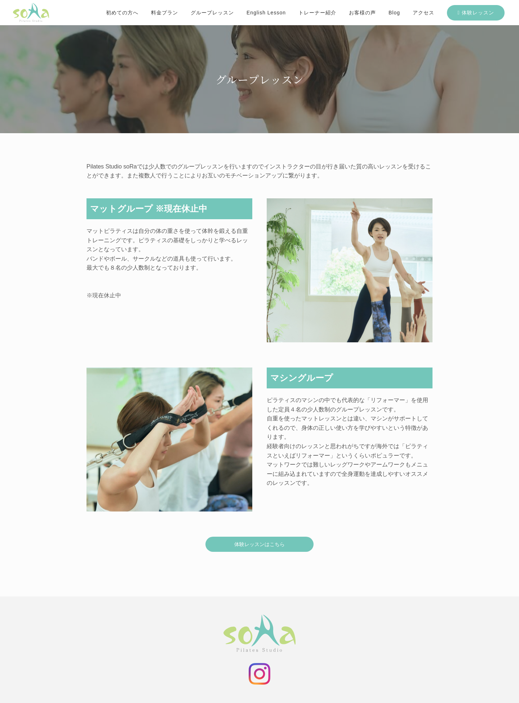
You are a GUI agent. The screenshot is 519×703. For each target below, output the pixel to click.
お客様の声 (362, 12)
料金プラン (164, 12)
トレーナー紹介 (317, 12)
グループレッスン (212, 12)
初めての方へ (122, 12)
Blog (394, 12)
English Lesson (266, 12)
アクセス (423, 12)
